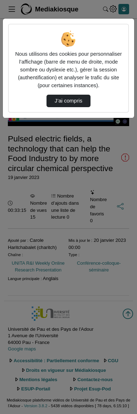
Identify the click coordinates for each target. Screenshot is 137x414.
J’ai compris (68, 101)
